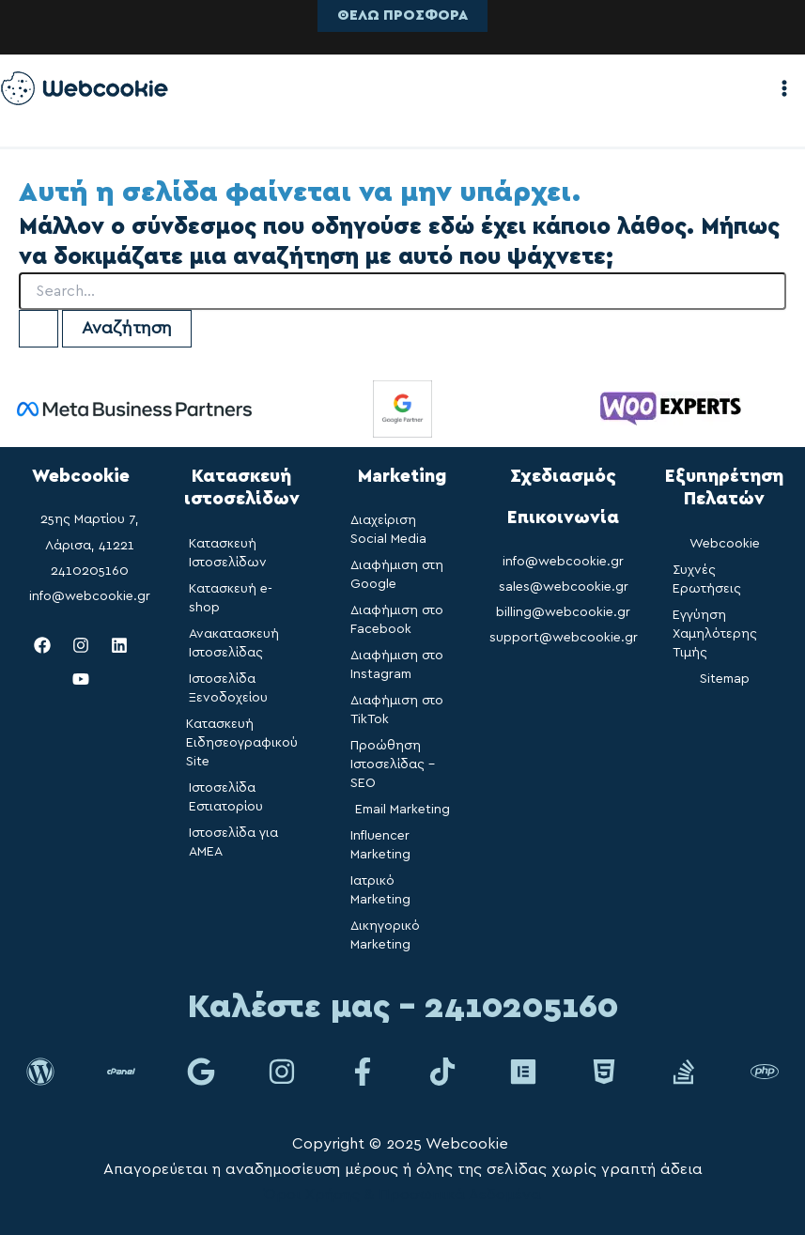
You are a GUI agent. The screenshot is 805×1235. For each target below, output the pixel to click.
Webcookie (724, 543)
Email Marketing (402, 809)
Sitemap (725, 679)
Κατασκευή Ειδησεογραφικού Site (242, 743)
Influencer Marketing (380, 845)
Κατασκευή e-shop (230, 598)
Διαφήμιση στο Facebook (396, 620)
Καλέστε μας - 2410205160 (403, 1007)
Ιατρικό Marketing (380, 890)
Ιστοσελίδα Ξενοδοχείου (228, 688)
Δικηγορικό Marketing (385, 935)
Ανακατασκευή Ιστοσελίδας (234, 643)
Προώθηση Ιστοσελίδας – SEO (392, 764)
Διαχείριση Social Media (388, 530)
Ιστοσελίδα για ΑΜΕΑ (233, 842)
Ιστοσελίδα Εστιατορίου (226, 797)
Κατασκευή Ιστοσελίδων (228, 553)
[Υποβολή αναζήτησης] (38, 328)
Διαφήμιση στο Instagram (396, 665)
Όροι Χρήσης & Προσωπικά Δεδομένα (402, 1194)
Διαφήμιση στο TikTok (396, 710)
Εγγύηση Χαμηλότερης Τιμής (715, 634)
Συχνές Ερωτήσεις (707, 579)
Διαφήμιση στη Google (396, 575)
